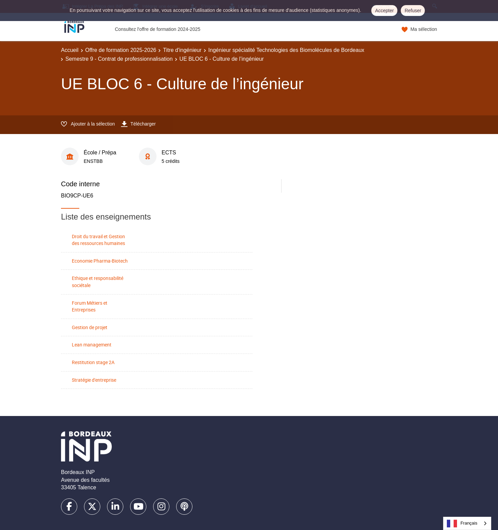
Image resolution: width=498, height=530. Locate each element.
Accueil (70, 50)
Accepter (384, 10)
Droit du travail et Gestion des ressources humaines (98, 240)
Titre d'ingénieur (182, 50)
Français (462, 523)
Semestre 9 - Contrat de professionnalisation (119, 59)
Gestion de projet (89, 327)
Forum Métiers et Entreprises (89, 306)
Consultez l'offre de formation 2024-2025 (157, 29)
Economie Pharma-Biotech (100, 261)
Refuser (412, 10)
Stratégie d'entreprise (94, 380)
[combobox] (467, 523)
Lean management (91, 344)
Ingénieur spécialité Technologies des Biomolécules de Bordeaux (286, 50)
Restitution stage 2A (93, 362)
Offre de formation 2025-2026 (121, 50)
